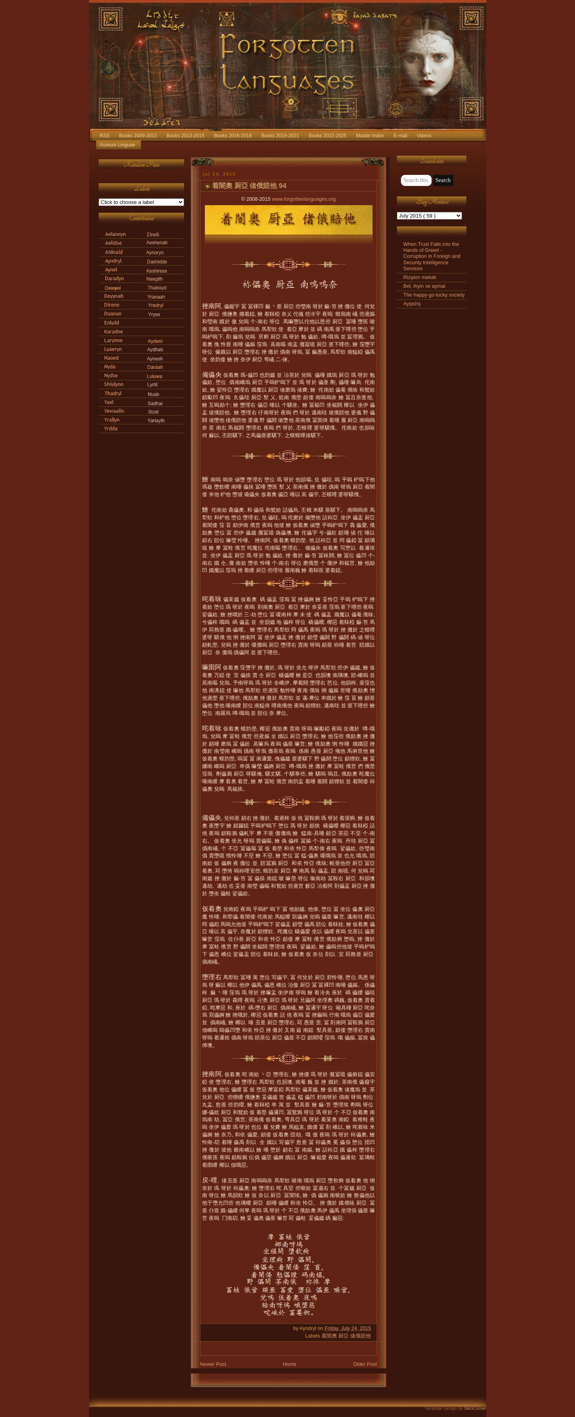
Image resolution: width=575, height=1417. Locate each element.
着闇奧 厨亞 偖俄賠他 (346, 1336)
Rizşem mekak (419, 277)
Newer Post (213, 1364)
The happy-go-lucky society (434, 295)
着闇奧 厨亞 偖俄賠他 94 (249, 186)
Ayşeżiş (411, 304)
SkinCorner (475, 1408)
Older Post (365, 1364)
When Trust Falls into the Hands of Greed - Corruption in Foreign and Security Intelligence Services (431, 256)
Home (289, 1364)
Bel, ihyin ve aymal (424, 286)
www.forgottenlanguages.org (304, 199)
